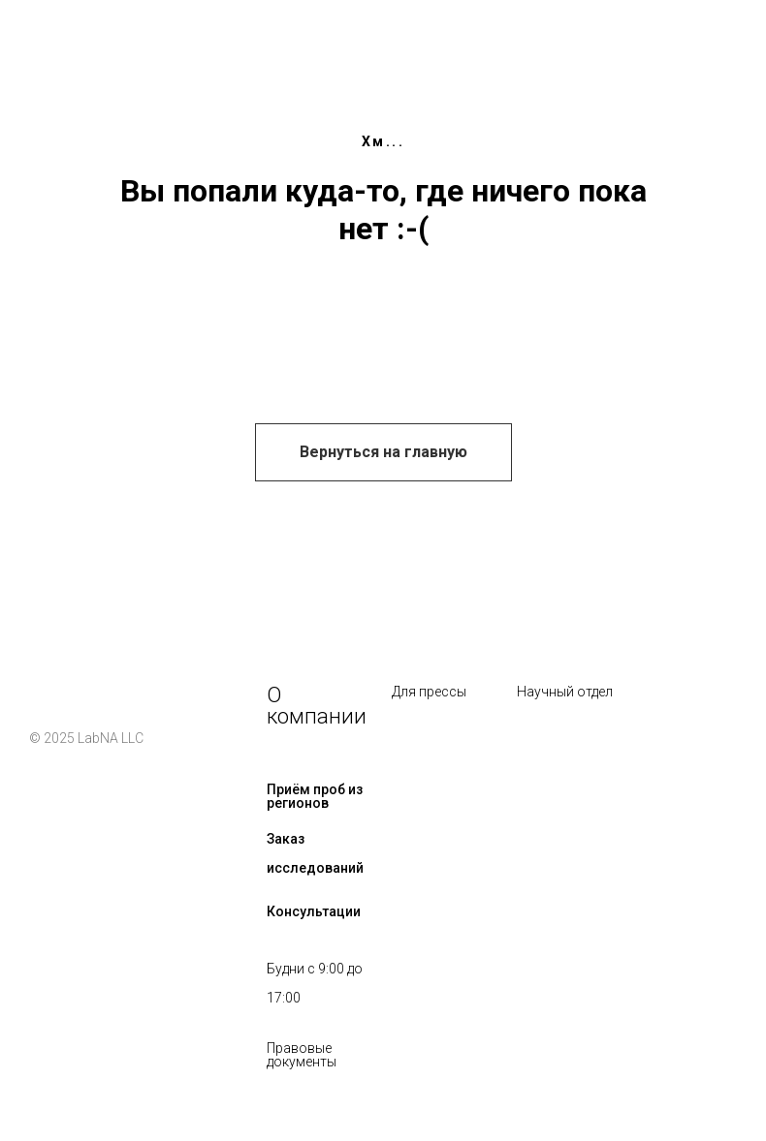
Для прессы (429, 691)
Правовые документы (301, 1054)
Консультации (314, 911)
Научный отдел (565, 691)
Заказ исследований (315, 853)
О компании (317, 706)
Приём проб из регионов (315, 796)
